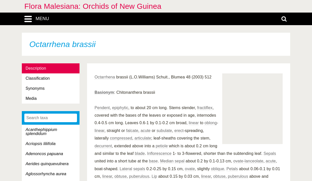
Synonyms (35, 88)
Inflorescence (159, 153)
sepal (179, 161)
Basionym (104, 92)
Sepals (270, 153)
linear (194, 123)
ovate (190, 169)
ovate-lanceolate (248, 161)
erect (178, 130)
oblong (210, 123)
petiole (162, 146)
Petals (232, 169)
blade (140, 153)
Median (166, 161)
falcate (132, 130)
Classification (38, 78)
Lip (154, 176)
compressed (121, 138)
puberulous (139, 176)
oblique (217, 169)
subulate (164, 130)
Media (31, 98)
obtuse (120, 176)
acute (145, 130)
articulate (142, 138)
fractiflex (204, 108)
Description (36, 68)
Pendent (102, 108)
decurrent (103, 146)
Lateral (126, 169)
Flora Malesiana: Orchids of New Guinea (92, 6)
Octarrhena (105, 77)
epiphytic (120, 108)
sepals (139, 169)
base (153, 161)
